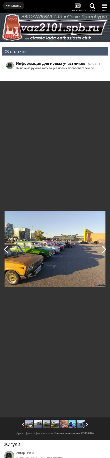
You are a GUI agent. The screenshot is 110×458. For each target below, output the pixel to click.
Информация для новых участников (51, 63)
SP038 (30, 453)
